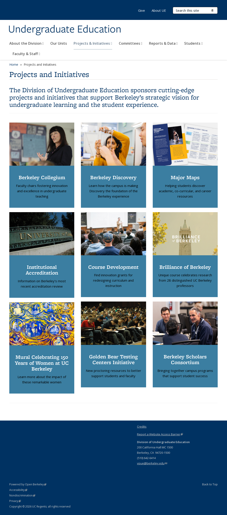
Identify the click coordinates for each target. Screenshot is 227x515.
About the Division (26, 43)
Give (141, 10)
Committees (130, 43)
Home (13, 64)
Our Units (58, 43)
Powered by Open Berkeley (27, 484)
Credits (142, 427)
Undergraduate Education (64, 29)
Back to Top (210, 484)
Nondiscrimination (22, 495)
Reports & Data (163, 43)
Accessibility (18, 490)
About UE (159, 10)
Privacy (15, 501)
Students (193, 43)
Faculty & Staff (26, 53)
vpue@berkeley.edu (152, 463)
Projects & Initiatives (93, 43)
